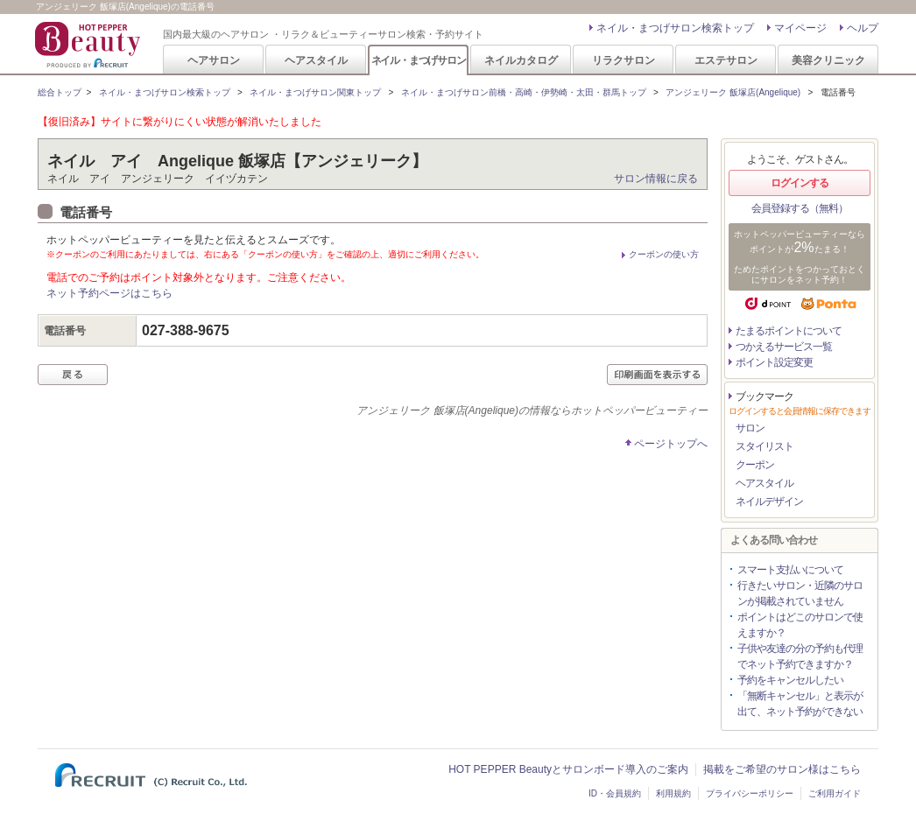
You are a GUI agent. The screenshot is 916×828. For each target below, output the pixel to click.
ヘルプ (862, 28)
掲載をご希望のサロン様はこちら (782, 769)
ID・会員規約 (614, 793)
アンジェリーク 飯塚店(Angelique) (733, 92)
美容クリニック (828, 60)
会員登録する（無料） (799, 208)
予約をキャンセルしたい (790, 680)
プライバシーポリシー (749, 793)
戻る (73, 374)
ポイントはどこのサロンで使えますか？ (800, 625)
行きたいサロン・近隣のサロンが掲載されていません (800, 593)
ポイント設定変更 (774, 362)
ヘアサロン (213, 60)
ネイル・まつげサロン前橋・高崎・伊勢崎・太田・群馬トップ (523, 92)
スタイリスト (764, 446)
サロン (750, 428)
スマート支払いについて (790, 570)
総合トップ (59, 92)
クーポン (755, 465)
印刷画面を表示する (657, 374)
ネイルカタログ (521, 60)
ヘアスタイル (316, 60)
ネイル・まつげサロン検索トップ (675, 28)
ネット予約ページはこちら (109, 293)
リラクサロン (623, 60)
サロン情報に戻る (656, 178)
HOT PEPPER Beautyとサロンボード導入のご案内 (568, 769)
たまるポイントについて (789, 331)
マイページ (800, 28)
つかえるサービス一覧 (784, 346)
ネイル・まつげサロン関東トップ (315, 92)
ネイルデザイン (769, 501)
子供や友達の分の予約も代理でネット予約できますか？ (800, 656)
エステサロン (725, 60)
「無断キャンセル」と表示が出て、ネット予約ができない (800, 704)
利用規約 (673, 793)
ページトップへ (671, 444)
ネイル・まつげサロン (418, 60)
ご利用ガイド (834, 793)
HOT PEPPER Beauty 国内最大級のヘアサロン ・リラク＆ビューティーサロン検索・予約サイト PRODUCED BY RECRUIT (89, 44)
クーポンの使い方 (664, 254)
